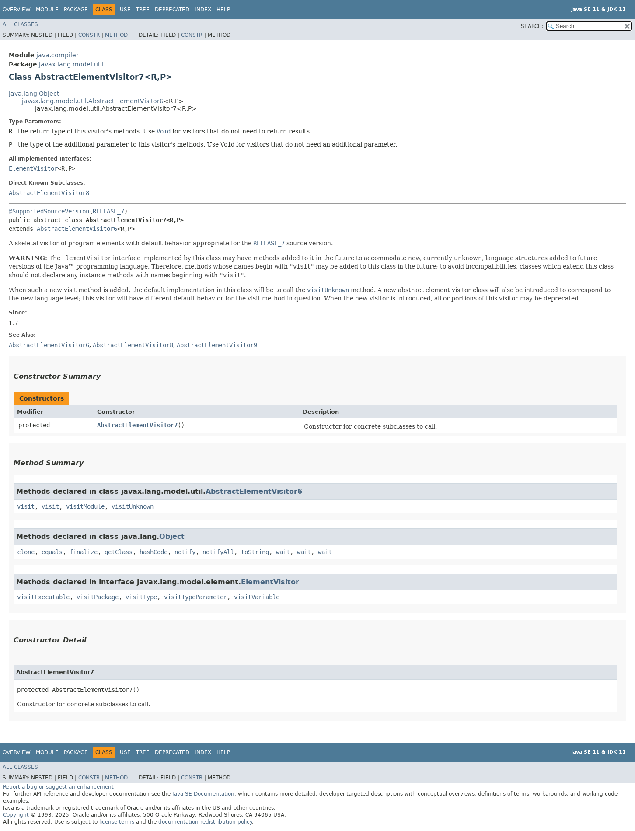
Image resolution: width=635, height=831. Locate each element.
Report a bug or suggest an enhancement (58, 787)
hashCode (153, 551)
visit (26, 506)
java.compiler (57, 55)
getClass (119, 551)
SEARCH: (532, 26)
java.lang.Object (34, 93)
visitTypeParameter (195, 597)
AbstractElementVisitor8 (49, 192)
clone (26, 551)
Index (203, 10)
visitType (141, 597)
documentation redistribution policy (205, 822)
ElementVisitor (33, 168)
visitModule (85, 506)
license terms (116, 822)
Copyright (16, 815)
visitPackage (98, 597)
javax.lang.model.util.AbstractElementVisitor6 (93, 101)
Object (172, 536)
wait (283, 551)
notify (184, 551)
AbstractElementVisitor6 (77, 228)
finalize (84, 551)
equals (52, 551)
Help (223, 10)
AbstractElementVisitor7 (137, 425)
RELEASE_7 (108, 211)
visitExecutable (43, 597)
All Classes (20, 24)
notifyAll (218, 551)
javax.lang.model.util (71, 64)
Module (47, 10)
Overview (17, 10)
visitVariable (256, 597)
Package (76, 10)
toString (255, 551)
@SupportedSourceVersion (49, 211)
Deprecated (172, 10)
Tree (143, 10)
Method (116, 35)
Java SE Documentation (203, 794)
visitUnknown (133, 506)
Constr (89, 35)
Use (125, 10)
